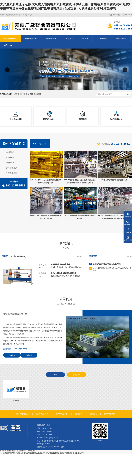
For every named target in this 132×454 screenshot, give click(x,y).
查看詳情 (29, 355)
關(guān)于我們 (114, 15)
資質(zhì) (76, 375)
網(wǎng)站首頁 (10, 38)
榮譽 (55, 375)
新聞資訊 (84, 38)
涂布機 (16, 94)
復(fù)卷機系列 (11, 168)
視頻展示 (69, 38)
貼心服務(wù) (102, 38)
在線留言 (12, 355)
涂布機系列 (10, 152)
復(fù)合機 (23, 94)
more (79, 256)
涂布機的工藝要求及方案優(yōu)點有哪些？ (108, 264)
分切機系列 (10, 157)
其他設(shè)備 (11, 173)
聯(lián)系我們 (127, 15)
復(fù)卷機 (37, 94)
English (8, 45)
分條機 (30, 94)
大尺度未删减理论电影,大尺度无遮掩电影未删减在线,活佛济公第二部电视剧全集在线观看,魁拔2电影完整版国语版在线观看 (42, 453)
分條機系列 (10, 163)
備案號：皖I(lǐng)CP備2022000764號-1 (50, 447)
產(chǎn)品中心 (51, 38)
